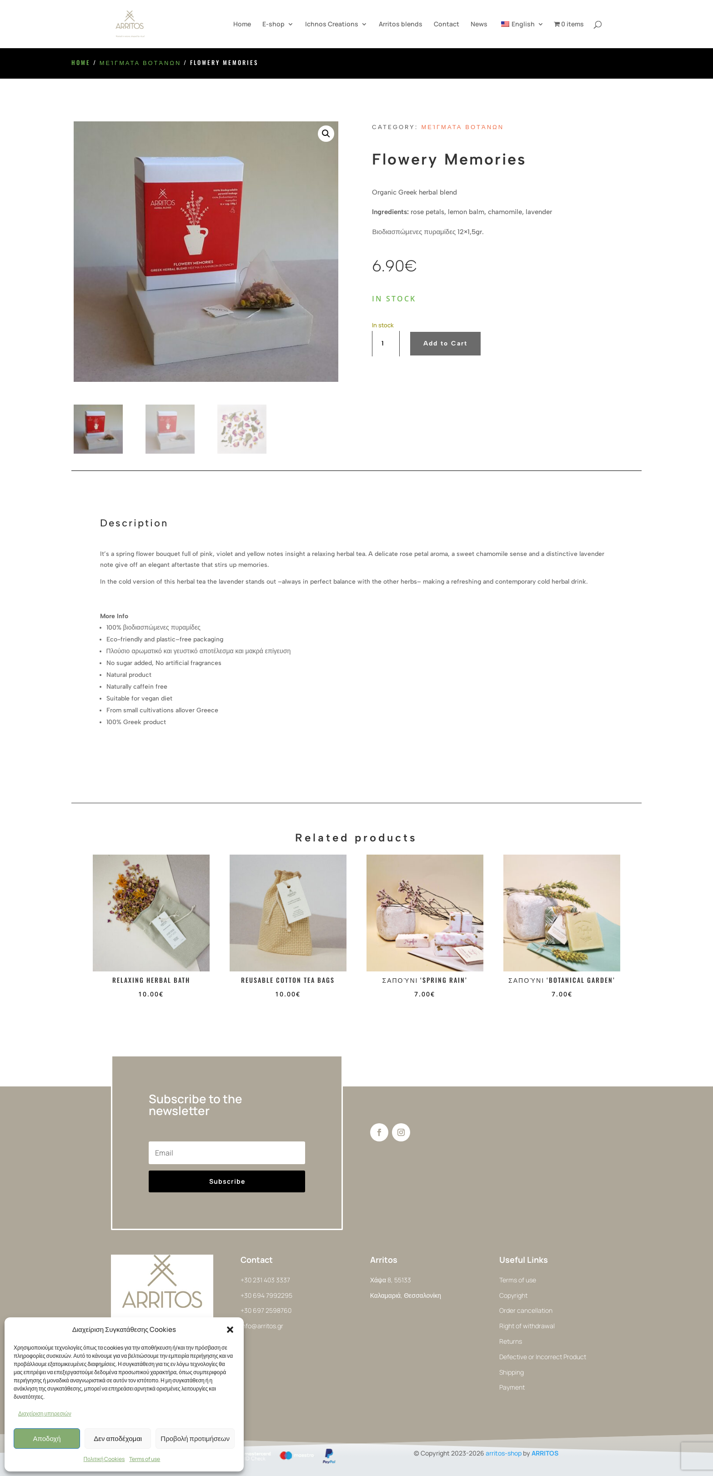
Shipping (511, 1372)
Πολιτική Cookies (104, 1459)
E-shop (273, 24)
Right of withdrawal (527, 1325)
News (479, 24)
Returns (510, 1341)
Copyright (513, 1295)
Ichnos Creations (331, 24)
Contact (446, 24)
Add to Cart (445, 343)
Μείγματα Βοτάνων (140, 62)
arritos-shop (504, 1453)
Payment (512, 1387)
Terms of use (144, 1459)
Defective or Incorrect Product (542, 1356)
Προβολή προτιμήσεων (195, 1438)
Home (242, 24)
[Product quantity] (385, 343)
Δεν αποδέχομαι (118, 1438)
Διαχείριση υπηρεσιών (44, 1413)
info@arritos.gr (262, 1325)
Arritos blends (400, 24)
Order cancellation (525, 1310)
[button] (230, 1329)
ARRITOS (545, 1453)
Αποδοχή (47, 1438)
